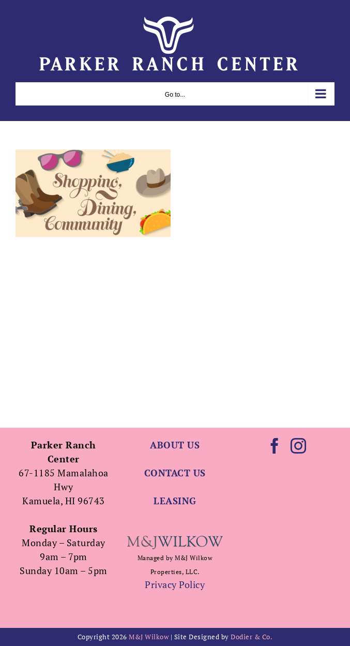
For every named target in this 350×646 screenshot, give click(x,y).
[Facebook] (275, 446)
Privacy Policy (175, 584)
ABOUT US (175, 445)
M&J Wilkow (149, 636)
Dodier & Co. (251, 636)
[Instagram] (299, 446)
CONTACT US (175, 473)
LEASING (175, 500)
